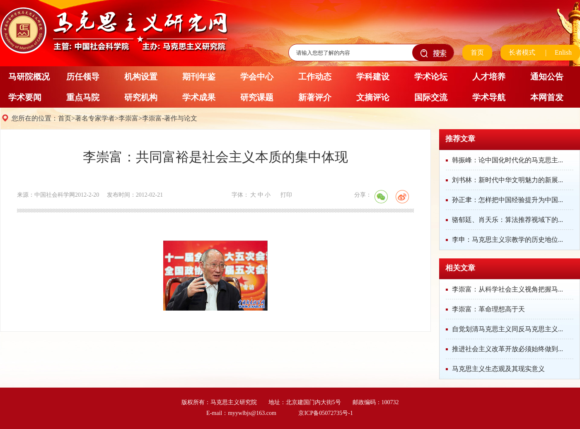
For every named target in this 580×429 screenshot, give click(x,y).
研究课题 (256, 97)
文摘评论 (372, 97)
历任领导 (82, 76)
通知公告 (546, 76)
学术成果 (198, 97)
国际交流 (430, 97)
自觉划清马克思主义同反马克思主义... (507, 329)
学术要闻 (24, 97)
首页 (477, 52)
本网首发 (546, 97)
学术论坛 (430, 76)
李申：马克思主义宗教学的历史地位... (507, 239)
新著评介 (314, 97)
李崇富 (128, 118)
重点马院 (82, 97)
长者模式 (522, 52)
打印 (286, 195)
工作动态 (314, 76)
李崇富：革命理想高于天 (488, 309)
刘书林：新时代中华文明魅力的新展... (507, 179)
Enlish (563, 52)
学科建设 (372, 76)
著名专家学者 (95, 118)
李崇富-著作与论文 (169, 118)
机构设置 (140, 76)
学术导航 (488, 97)
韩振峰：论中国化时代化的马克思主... (507, 160)
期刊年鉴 (198, 76)
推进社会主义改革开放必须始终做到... (507, 348)
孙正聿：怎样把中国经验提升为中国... (507, 199)
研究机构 (140, 97)
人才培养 (488, 76)
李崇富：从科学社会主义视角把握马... (507, 289)
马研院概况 (29, 76)
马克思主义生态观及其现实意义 (498, 368)
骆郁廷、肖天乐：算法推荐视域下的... (507, 219)
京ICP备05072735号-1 (325, 413)
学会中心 (256, 76)
